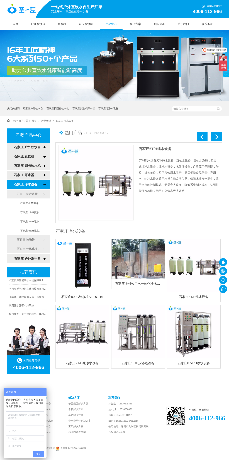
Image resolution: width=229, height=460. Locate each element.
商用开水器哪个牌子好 (21, 306)
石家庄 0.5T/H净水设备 (31, 203)
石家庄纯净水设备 (108, 108)
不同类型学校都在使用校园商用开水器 (30, 289)
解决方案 (135, 24)
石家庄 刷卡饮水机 (27, 166)
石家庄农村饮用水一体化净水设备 (138, 283)
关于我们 (183, 24)
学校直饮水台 (43, 426)
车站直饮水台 (43, 432)
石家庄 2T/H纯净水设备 (31, 221)
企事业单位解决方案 (79, 420)
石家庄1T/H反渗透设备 (138, 363)
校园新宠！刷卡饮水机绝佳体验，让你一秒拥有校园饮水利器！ (44, 314)
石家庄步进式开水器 (83, 108)
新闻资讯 (159, 24)
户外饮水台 (38, 24)
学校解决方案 (75, 409)
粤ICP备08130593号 (77, 448)
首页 (15, 24)
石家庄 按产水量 (27, 193)
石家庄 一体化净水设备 (30, 248)
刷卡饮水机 (86, 24)
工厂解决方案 (75, 426)
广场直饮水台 (43, 415)
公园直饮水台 (43, 403)
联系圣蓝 (207, 24)
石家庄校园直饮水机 (57, 108)
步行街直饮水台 (44, 420)
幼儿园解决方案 (77, 432)
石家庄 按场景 (26, 239)
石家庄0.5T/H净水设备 (194, 363)
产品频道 (46, 120)
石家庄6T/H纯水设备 (155, 149)
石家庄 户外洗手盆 (27, 258)
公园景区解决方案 (78, 403)
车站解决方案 (75, 415)
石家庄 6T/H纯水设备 (31, 230)
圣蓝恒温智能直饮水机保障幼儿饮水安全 (31, 280)
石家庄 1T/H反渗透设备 (31, 212)
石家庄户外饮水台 (33, 108)
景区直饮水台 (43, 409)
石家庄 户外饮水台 (27, 147)
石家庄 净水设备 (65, 120)
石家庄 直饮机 (24, 156)
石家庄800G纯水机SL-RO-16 (82, 297)
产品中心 (111, 24)
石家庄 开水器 (24, 175)
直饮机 (62, 24)
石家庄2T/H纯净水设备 (82, 363)
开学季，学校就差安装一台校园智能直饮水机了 (35, 297)
